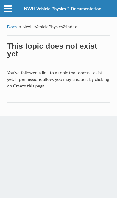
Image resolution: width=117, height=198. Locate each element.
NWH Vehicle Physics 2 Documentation (62, 8)
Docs (12, 26)
